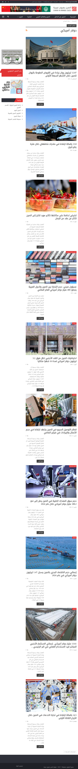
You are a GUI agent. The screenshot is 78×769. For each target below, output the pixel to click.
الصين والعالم (73, 181)
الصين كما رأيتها (48, 2)
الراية (17, 766)
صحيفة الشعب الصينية (14, 119)
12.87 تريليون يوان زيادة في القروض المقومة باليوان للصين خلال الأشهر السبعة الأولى (53, 74)
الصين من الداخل (60, 16)
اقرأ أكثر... (40, 104)
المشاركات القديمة (69, 752)
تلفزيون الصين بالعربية (14, 113)
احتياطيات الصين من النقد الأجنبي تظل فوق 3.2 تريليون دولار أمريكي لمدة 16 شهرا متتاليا (54, 359)
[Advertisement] (12, 34)
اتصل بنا (56, 2)
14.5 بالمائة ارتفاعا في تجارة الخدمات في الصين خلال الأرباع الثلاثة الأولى (52, 716)
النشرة (29, 16)
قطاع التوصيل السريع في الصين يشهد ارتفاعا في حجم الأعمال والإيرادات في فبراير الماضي (51, 431)
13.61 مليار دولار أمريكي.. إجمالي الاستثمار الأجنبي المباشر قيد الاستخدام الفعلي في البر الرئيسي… (53, 645)
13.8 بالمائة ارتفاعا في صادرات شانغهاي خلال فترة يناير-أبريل (53, 145)
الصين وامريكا (73, 466)
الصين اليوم (17, 110)
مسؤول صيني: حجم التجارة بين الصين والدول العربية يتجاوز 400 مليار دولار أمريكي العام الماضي (52, 288)
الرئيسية (73, 16)
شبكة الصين (17, 116)
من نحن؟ (61, 2)
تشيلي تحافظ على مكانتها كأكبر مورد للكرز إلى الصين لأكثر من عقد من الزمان (51, 217)
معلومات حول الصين (36, 2)
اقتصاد (74, 38)
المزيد (21, 16)
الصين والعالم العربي (43, 16)
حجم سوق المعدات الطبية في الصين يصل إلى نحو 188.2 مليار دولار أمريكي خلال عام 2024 (53, 502)
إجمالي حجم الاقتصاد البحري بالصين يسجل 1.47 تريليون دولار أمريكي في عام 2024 (51, 574)
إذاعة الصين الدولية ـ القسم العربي (13, 106)
